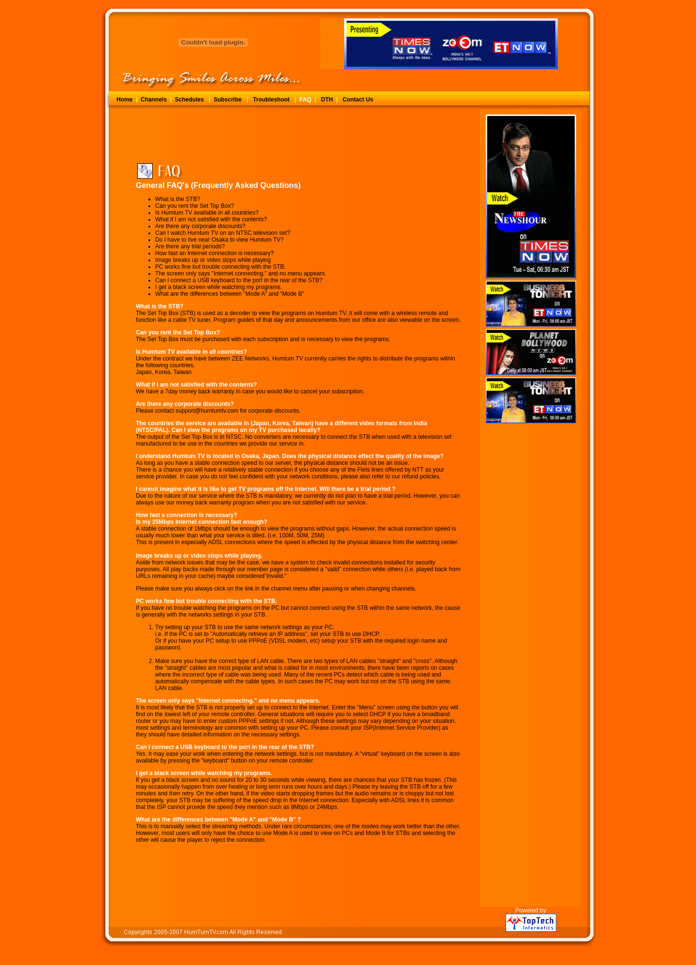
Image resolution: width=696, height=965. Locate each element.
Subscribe (228, 99)
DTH (327, 99)
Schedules (189, 99)
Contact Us (358, 99)
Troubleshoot (271, 99)
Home (124, 99)
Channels (154, 99)
